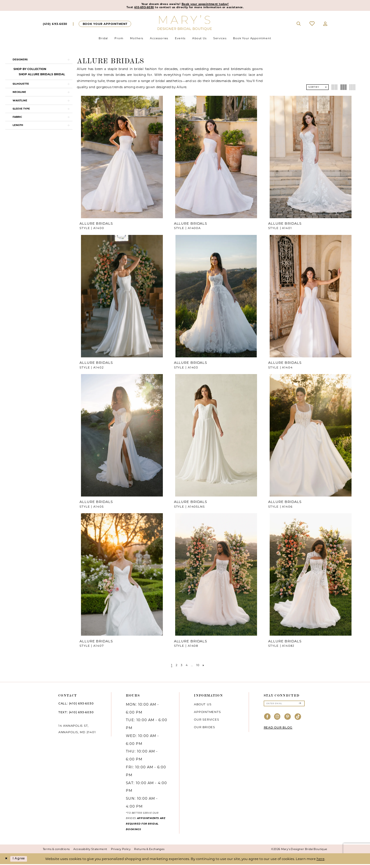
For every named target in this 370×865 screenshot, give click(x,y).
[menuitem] (55, 24)
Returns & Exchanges (149, 849)
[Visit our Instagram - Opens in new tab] (277, 718)
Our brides (204, 727)
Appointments (207, 712)
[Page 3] (181, 665)
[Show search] (298, 25)
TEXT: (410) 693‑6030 (76, 713)
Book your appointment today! (206, 4)
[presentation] (122, 157)
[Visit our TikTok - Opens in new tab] (298, 718)
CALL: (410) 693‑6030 (76, 704)
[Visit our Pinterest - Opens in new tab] (287, 718)
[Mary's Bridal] (185, 23)
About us (202, 705)
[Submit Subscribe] (300, 704)
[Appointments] (105, 24)
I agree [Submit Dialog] (20, 859)
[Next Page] (205, 665)
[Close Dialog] (6, 859)
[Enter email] (284, 704)
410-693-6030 (141, 7)
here (321, 859)
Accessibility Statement (90, 849)
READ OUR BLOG (278, 729)
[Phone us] (55, 24)
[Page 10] (199, 665)
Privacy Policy (121, 849)
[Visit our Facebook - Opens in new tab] (267, 718)
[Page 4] (186, 665)
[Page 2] (175, 665)
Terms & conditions (56, 849)
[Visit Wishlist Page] (312, 24)
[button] (325, 25)
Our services (206, 720)
